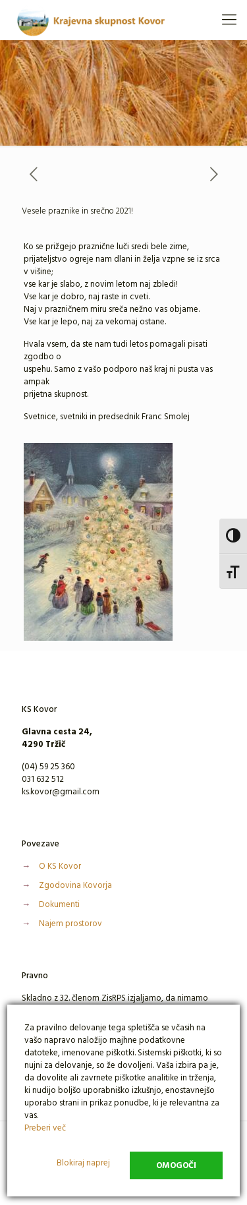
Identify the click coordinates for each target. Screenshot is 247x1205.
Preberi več (45, 1128)
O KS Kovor (60, 866)
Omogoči (176, 1165)
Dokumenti (59, 904)
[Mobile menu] (229, 20)
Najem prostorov (70, 923)
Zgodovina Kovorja (75, 885)
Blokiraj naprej (83, 1163)
